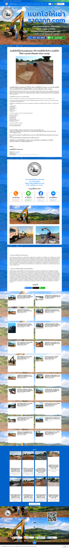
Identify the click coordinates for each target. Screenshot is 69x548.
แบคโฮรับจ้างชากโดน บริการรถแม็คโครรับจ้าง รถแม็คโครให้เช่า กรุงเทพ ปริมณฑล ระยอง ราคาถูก (53, 466)
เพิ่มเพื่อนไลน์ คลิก (28, 196)
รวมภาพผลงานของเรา (29, 4)
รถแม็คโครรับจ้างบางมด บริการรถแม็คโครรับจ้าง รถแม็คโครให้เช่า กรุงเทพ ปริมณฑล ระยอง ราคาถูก (52, 404)
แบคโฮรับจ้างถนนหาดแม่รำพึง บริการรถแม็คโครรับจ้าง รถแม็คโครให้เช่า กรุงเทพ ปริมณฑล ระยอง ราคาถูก (52, 343)
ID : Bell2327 (28, 197)
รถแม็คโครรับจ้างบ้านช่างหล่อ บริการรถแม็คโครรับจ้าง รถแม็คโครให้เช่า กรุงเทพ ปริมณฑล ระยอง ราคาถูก (15, 496)
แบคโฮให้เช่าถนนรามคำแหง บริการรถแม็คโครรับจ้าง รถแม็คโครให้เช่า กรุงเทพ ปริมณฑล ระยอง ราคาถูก (52, 310)
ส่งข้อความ (53, 196)
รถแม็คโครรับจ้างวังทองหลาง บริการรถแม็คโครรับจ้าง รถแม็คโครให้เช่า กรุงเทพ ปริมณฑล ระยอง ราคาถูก (15, 470)
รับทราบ (65, 546)
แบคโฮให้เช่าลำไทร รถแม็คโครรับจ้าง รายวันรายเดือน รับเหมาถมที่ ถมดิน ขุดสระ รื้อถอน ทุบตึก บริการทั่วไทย (52, 296)
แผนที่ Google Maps (36, 4)
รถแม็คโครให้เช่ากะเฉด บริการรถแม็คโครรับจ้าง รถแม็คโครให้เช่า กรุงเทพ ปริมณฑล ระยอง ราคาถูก (52, 433)
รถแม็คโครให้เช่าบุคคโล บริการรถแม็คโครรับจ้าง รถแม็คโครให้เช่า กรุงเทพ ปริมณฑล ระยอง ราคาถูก (25, 404)
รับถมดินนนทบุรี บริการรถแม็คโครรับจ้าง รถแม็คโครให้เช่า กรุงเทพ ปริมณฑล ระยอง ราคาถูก (52, 418)
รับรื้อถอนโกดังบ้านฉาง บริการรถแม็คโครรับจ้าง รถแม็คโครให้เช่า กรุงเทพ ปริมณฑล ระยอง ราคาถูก (24, 357)
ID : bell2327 (40, 538)
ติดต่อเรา (46, 4)
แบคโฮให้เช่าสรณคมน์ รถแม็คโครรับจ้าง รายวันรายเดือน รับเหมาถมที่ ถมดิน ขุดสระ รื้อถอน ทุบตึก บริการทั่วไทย (40, 513)
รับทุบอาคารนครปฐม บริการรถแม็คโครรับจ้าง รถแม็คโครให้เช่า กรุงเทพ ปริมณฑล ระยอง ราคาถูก (53, 496)
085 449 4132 (28, 538)
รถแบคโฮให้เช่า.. (41, 197)
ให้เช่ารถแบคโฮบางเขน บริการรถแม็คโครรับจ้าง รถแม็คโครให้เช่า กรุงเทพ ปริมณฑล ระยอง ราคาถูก (25, 343)
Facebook (51, 537)
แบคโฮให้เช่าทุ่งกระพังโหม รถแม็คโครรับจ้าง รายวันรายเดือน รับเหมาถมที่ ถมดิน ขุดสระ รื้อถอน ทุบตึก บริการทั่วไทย (52, 325)
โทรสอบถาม (61, 3)
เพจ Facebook (41, 196)
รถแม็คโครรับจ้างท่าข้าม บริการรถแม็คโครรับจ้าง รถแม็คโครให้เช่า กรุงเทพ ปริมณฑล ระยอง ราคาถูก (24, 310)
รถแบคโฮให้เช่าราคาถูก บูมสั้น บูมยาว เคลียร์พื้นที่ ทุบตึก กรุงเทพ (27, 154)
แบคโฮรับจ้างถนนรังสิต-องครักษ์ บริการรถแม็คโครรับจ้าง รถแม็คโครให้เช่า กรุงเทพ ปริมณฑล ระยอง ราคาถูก (52, 376)
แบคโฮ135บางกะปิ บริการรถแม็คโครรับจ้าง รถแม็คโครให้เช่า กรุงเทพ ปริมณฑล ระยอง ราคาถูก (51, 357)
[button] (1, 25)
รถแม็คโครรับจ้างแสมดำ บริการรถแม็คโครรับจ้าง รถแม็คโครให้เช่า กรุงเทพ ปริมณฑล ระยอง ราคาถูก (25, 418)
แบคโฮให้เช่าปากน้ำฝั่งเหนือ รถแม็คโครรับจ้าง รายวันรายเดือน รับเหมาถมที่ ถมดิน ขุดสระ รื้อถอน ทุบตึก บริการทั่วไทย (25, 390)
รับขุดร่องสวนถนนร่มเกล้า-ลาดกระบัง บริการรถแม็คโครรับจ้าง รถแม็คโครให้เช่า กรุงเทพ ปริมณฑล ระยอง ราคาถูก (24, 325)
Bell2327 (16, 153)
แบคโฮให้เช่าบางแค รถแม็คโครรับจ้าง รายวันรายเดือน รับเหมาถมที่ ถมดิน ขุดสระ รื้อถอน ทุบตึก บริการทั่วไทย (28, 470)
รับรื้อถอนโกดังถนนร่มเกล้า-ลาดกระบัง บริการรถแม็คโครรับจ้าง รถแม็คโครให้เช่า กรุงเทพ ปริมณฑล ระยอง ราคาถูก (40, 519)
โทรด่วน (16, 196)
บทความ (23, 4)
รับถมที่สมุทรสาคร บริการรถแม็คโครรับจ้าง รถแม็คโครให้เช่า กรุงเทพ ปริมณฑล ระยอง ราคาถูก (40, 523)
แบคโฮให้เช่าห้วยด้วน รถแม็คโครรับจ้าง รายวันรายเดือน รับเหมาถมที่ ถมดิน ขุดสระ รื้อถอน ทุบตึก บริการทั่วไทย (52, 390)
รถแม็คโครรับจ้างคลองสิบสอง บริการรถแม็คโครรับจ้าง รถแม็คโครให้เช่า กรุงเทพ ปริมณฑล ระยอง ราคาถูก (24, 376)
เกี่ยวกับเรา (42, 4)
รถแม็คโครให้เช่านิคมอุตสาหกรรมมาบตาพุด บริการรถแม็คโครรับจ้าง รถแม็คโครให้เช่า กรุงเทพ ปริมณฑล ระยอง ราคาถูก (40, 470)
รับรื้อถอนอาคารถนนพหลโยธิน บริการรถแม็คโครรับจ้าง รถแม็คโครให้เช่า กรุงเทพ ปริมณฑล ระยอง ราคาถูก (24, 433)
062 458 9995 (61, 4)
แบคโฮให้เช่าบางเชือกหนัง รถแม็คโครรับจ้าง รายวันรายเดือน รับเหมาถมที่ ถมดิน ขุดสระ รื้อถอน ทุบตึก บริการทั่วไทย (25, 296)
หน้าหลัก (20, 4)
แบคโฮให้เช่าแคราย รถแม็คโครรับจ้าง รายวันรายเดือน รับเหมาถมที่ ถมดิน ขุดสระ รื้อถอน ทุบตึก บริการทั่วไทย (40, 527)
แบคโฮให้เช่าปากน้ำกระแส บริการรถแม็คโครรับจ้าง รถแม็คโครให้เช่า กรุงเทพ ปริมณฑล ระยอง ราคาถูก (28, 496)
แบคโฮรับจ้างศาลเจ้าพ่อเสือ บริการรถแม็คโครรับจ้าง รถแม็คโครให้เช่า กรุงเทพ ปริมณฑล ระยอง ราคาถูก (41, 496)
